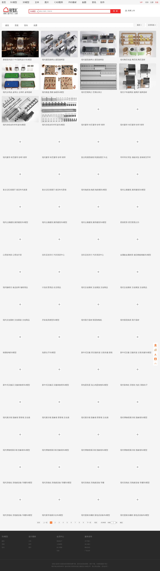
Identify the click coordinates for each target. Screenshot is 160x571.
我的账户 (59, 541)
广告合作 (87, 550)
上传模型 (59, 544)
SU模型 (13, 2)
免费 (35, 25)
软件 (102, 2)
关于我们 (87, 541)
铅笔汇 (54, 564)
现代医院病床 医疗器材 (129, 320)
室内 (26, 25)
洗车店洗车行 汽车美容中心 (53, 255)
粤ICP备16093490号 (57, 566)
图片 (47, 2)
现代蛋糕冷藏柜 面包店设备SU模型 (95, 515)
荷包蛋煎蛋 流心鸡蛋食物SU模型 (94, 385)
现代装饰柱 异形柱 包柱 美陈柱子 (133, 385)
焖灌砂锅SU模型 (9, 352)
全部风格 (152, 25)
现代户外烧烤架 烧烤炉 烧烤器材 (133, 92)
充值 (156, 2)
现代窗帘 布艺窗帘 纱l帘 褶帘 (15, 157)
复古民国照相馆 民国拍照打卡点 (94, 157)
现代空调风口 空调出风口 (91, 92)
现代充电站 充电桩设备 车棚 (92, 483)
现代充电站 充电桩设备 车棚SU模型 (17, 483)
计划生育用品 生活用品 (51, 287)
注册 (151, 2)
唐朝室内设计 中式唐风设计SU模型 (17, 60)
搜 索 (115, 11)
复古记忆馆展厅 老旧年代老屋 (15, 190)
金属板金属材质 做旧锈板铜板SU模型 (135, 255)
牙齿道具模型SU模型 (50, 320)
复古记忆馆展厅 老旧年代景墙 (54, 190)
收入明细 (59, 547)
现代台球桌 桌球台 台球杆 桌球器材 (17, 92)
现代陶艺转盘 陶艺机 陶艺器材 (132, 60)
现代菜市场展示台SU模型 (52, 515)
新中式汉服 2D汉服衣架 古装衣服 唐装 (97, 352)
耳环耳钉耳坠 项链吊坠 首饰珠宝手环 (135, 157)
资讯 (94, 2)
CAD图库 (58, 2)
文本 (37, 2)
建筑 (7, 25)
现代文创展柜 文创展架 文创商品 (94, 287)
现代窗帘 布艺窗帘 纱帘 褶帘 (93, 125)
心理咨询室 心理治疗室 (12, 255)
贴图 (84, 2)
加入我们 (87, 544)
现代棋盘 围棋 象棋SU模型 (53, 92)
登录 (147, 2)
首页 (4, 2)
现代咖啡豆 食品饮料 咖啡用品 (15, 287)
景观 (16, 25)
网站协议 (87, 547)
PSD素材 (72, 2)
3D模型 (26, 2)
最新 (139, 25)
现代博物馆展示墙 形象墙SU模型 (133, 417)
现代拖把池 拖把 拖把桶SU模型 (94, 190)
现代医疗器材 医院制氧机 (91, 320)
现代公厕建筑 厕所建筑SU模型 (132, 190)
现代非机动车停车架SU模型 (14, 125)
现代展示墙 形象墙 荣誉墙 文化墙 (16, 417)
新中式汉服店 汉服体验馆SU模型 (16, 385)
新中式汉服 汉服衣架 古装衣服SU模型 (135, 352)
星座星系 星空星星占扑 (129, 222)
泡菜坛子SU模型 (49, 352)
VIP (141, 2)
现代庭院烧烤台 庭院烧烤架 (53, 60)
